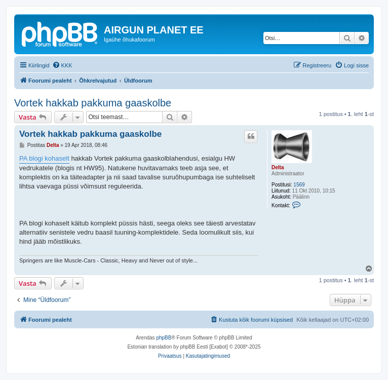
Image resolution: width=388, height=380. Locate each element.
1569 (298, 184)
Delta (277, 167)
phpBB (163, 337)
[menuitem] (62, 65)
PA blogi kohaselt (44, 158)
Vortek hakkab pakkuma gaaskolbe (92, 102)
